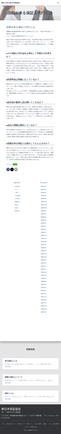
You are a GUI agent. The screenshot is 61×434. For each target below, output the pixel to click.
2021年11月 (44, 296)
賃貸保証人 (17, 211)
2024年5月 (43, 250)
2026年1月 (43, 198)
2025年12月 (44, 201)
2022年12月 (44, 272)
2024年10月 (44, 241)
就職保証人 (17, 201)
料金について (29, 423)
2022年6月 (43, 287)
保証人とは (9, 393)
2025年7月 (43, 214)
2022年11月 (44, 275)
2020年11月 (44, 306)
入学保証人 (17, 198)
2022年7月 (43, 284)
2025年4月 (43, 223)
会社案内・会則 (33, 426)
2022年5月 (43, 290)
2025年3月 (43, 226)
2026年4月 (43, 189)
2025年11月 (44, 204)
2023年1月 (43, 269)
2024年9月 (43, 244)
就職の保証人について (14, 377)
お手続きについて (21, 423)
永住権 (16, 207)
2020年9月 (43, 312)
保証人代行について (11, 423)
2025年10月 (44, 207)
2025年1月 (43, 232)
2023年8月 (43, 260)
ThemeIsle (34, 430)
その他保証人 (18, 195)
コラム (15, 164)
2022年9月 (43, 278)
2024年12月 (44, 235)
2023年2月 (43, 266)
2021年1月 (43, 303)
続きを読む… (9, 366)
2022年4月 (43, 293)
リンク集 (26, 426)
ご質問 (16, 192)
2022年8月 (43, 281)
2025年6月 (43, 217)
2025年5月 (43, 220)
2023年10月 (44, 257)
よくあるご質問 (37, 423)
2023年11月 (44, 253)
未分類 (16, 204)
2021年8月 (43, 299)
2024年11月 (44, 238)
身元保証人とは (11, 361)
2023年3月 (43, 263)
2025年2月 (43, 229)
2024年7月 (43, 247)
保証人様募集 (56, 423)
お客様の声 (17, 186)
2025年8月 (43, 211)
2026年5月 (43, 186)
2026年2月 (43, 195)
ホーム (3, 423)
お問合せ (45, 423)
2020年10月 (44, 309)
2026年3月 (43, 192)
